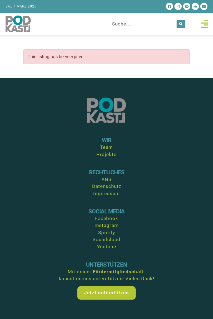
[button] (204, 24)
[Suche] (181, 24)
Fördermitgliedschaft (118, 271)
